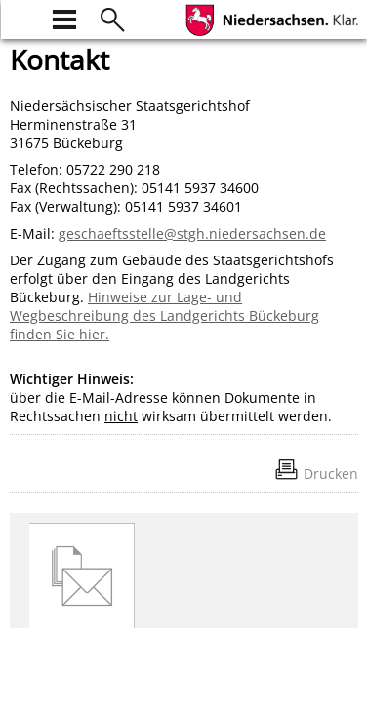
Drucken (331, 473)
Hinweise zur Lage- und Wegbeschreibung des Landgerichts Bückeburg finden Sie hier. (164, 315)
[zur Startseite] (21, 17)
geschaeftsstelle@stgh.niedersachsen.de (192, 233)
